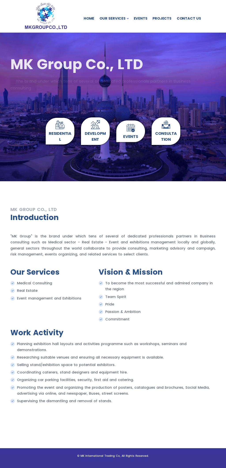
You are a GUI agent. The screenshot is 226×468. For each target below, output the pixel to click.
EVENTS (140, 18)
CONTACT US (189, 18)
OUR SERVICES (113, 18)
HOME (89, 18)
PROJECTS (162, 18)
